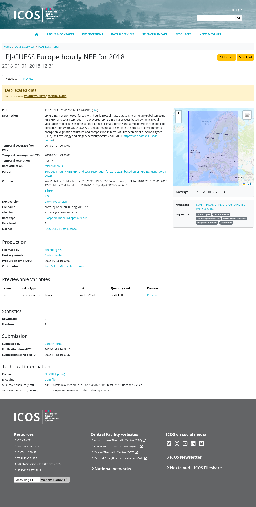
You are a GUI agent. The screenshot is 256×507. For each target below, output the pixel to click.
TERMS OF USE (27, 458)
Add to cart (227, 57)
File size (7, 212)
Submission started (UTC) (19, 355)
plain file (50, 379)
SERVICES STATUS (29, 470)
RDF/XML (210, 204)
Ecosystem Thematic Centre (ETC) (116, 446)
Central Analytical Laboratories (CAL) (118, 458)
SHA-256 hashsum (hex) (18, 385)
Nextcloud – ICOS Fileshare (196, 467)
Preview (28, 78)
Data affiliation (12, 166)
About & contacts (60, 34)
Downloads (9, 319)
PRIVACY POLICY (28, 446)
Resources (183, 34)
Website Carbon (52, 480)
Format (7, 374)
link (95, 110)
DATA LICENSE (27, 452)
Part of (6, 171)
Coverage (182, 192)
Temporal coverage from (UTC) (18, 147)
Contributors (11, 266)
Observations (92, 34)
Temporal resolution (16, 160)
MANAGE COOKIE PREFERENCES (39, 464)
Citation (7, 181)
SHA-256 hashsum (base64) (20, 390)
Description (10, 115)
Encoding (8, 379)
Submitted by (11, 344)
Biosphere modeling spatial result (66, 218)
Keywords (182, 214)
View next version (56, 201)
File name (8, 207)
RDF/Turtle (225, 204)
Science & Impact (154, 34)
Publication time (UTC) (17, 349)
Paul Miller (51, 266)
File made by (10, 250)
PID (4, 110)
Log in (236, 10)
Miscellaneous (54, 166)
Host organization (14, 255)
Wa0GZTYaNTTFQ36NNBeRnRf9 (45, 96)
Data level (9, 223)
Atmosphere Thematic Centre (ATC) (118, 440)
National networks (113, 468)
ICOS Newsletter (186, 457)
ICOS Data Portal (48, 46)
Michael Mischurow (72, 266)
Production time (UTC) (17, 260)
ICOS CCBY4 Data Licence (61, 229)
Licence (7, 229)
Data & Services (122, 34)
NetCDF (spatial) (55, 374)
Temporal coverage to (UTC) (21, 155)
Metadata (11, 78)
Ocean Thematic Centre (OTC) (114, 452)
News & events (210, 34)
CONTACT (23, 440)
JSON (199, 204)
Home (7, 46)
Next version (10, 201)
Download (245, 57)
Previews (8, 324)
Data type (8, 218)
